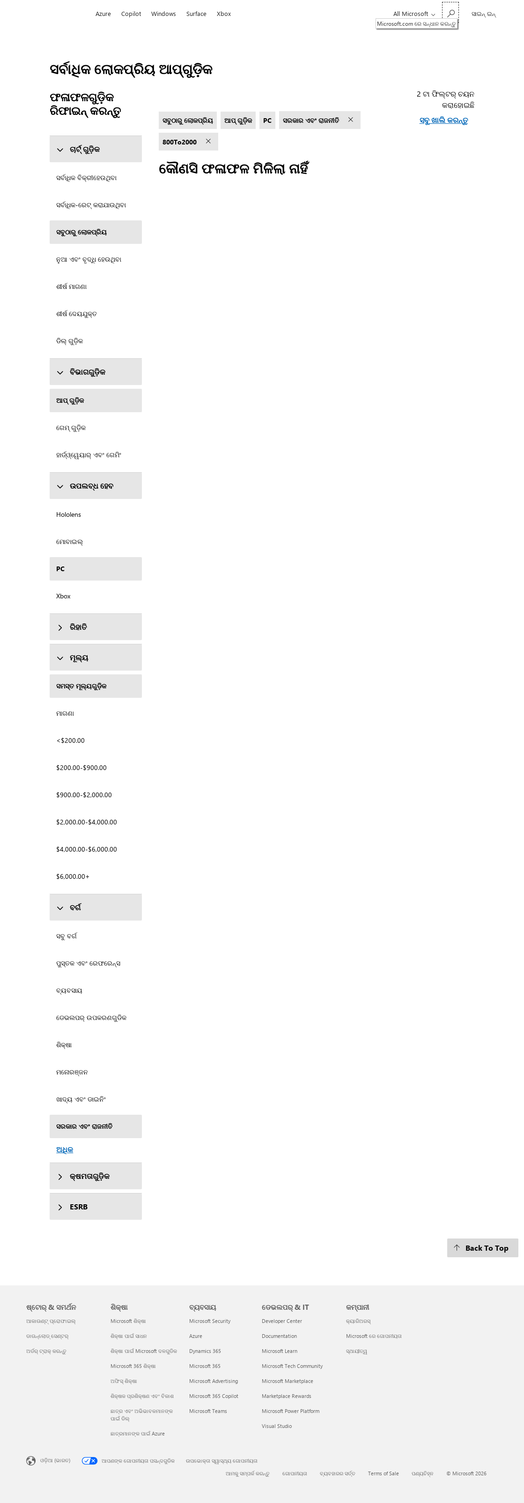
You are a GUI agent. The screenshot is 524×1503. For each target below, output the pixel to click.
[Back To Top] (482, 1248)
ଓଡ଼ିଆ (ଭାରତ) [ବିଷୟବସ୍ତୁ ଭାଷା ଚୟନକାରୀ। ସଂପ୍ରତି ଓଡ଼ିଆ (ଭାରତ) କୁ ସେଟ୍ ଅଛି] (55, 1460)
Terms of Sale (383, 1473)
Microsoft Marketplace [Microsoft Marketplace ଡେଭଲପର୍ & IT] (287, 1380)
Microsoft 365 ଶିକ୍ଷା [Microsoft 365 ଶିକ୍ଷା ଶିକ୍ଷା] (133, 1365)
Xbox (224, 13)
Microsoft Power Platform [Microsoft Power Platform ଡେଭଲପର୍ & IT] (290, 1410)
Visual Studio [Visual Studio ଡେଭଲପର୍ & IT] (277, 1425)
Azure (103, 13)
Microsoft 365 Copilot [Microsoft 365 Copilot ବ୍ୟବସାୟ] (213, 1395)
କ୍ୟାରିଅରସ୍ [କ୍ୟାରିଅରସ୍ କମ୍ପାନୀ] (358, 1320)
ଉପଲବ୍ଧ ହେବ (84, 486)
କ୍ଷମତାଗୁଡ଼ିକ (83, 1176)
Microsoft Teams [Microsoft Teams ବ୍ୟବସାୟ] (208, 1410)
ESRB (72, 1206)
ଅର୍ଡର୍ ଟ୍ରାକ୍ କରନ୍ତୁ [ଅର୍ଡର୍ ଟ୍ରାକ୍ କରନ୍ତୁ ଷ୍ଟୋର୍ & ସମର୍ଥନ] (46, 1350)
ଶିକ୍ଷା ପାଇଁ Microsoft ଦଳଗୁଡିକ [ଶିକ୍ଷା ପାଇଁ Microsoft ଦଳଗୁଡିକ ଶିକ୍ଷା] (144, 1350)
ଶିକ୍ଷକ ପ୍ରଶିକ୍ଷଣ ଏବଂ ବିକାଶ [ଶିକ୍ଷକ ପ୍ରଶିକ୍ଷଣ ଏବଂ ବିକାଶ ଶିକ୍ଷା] (142, 1395)
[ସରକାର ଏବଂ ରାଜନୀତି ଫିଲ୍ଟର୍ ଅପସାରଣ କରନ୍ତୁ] (352, 120)
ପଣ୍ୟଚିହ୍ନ (423, 1473)
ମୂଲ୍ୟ (72, 657)
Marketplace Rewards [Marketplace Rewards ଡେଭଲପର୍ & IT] (286, 1395)
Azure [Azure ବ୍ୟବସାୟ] (195, 1335)
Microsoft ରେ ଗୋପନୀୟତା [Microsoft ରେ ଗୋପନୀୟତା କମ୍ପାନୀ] (374, 1335)
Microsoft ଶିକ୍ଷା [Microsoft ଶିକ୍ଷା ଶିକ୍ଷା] (128, 1320)
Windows (163, 13)
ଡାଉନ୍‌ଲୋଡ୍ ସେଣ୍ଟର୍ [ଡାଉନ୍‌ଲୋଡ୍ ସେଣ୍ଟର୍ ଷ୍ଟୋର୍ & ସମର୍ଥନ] (47, 1335)
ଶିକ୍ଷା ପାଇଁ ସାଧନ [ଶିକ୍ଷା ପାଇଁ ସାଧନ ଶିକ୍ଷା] (129, 1335)
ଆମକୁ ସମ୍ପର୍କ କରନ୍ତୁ (248, 1473)
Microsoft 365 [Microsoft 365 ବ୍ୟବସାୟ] (205, 1365)
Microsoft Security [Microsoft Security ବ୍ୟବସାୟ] (209, 1320)
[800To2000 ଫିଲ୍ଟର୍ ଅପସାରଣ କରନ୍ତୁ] (209, 142)
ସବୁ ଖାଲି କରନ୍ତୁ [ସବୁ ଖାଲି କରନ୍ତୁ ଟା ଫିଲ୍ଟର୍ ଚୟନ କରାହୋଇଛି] (444, 120)
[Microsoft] (58, 13)
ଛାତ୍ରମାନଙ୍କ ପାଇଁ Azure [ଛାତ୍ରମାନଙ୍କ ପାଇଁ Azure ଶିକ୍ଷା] (138, 1433)
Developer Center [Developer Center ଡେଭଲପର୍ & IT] (282, 1320)
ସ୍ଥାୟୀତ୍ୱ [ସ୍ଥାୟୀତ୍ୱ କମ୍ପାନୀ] (356, 1350)
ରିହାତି (71, 627)
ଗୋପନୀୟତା (294, 1473)
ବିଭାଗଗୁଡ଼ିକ (80, 372)
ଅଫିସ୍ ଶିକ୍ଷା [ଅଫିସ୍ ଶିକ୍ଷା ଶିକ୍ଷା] (124, 1380)
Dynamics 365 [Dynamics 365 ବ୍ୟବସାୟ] (205, 1350)
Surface (196, 13)
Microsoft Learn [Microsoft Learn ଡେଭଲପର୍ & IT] (279, 1350)
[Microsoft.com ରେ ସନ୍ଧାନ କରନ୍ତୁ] (450, 12)
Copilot (131, 13)
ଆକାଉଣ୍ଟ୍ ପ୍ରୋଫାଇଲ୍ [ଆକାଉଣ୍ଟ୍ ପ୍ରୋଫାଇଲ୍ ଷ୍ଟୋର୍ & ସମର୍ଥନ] (51, 1320)
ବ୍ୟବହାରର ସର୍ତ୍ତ (337, 1473)
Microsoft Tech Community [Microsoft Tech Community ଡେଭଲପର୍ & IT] (292, 1365)
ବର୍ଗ (68, 907)
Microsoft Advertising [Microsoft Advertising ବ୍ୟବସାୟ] (213, 1380)
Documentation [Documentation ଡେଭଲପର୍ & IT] (279, 1335)
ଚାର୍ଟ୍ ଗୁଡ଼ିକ (78, 149)
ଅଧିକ (64, 1149)
